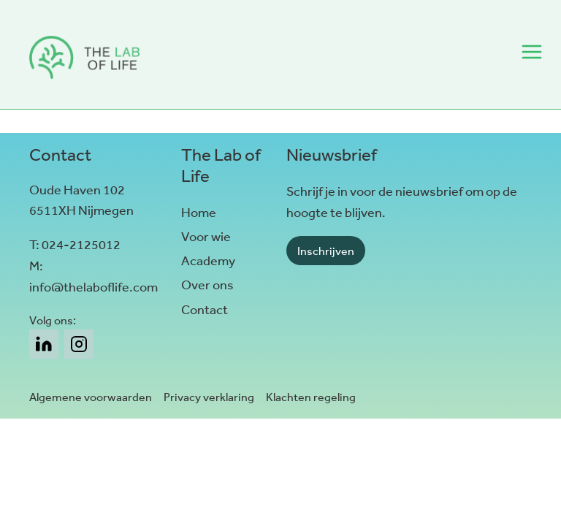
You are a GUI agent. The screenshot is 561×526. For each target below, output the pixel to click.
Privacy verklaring (209, 397)
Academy (208, 261)
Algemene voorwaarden (90, 397)
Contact (204, 310)
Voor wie (206, 237)
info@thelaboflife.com (93, 287)
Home (198, 213)
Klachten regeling (311, 397)
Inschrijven (325, 251)
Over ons (207, 285)
